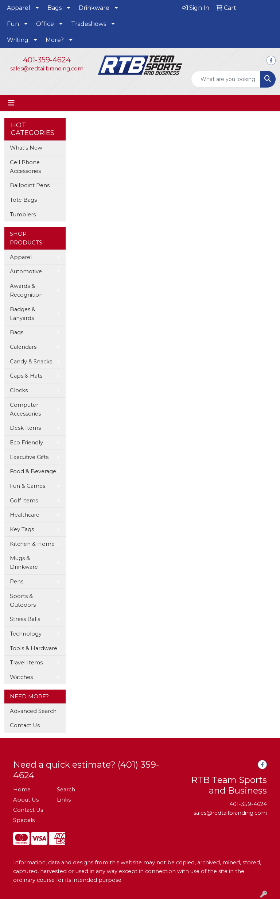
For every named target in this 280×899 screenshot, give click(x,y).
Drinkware (94, 7)
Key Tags (22, 529)
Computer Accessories (25, 409)
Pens (16, 581)
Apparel (18, 7)
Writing (17, 39)
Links (64, 799)
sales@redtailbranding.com (46, 68)
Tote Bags (23, 200)
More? (55, 39)
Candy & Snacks (31, 361)
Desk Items (25, 428)
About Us (26, 799)
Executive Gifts (29, 457)
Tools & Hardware (33, 648)
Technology (26, 633)
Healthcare (24, 515)
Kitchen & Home (32, 544)
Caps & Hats (26, 376)
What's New (26, 147)
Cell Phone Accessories (25, 166)
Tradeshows (88, 23)
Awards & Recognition (26, 290)
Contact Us (25, 725)
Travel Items (26, 662)
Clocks (19, 390)
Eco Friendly (26, 442)
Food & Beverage (33, 471)
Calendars (23, 347)
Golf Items (24, 500)
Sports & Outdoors (23, 600)
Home (22, 789)
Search (66, 789)
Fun (13, 23)
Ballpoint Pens (30, 185)
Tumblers (23, 214)
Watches (21, 677)
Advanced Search (33, 711)
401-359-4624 (47, 59)
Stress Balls (25, 619)
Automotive (26, 271)
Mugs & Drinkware (24, 562)
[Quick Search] (225, 79)
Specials (24, 820)
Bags (54, 7)
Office (45, 23)
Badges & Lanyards (22, 313)
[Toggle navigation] (11, 103)
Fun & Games (27, 486)
